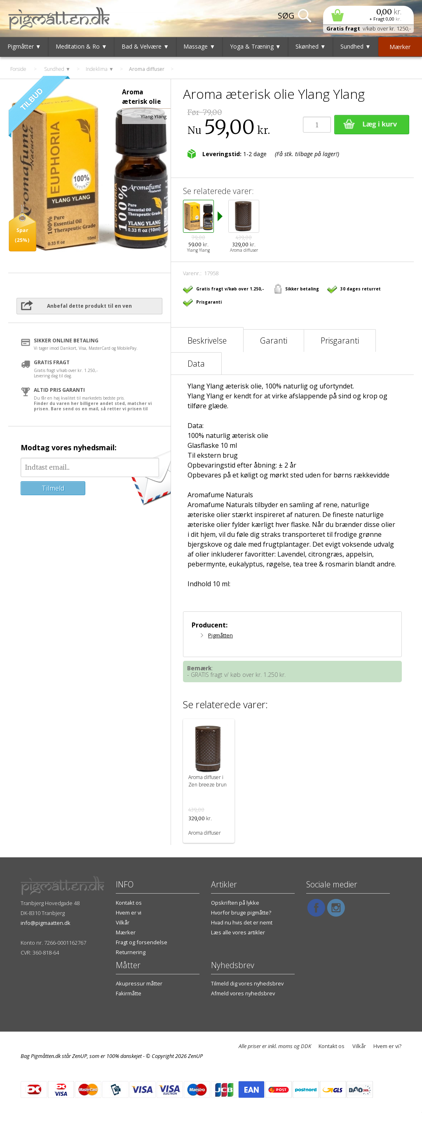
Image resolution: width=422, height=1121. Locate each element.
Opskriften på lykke (235, 902)
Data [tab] (196, 363)
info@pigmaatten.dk (45, 923)
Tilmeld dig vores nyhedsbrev (247, 983)
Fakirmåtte (128, 993)
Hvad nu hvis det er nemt (241, 922)
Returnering (130, 952)
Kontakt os (129, 902)
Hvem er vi (128, 912)
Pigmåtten (220, 635)
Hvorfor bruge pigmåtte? (241, 912)
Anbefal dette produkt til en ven (89, 305)
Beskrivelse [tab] (207, 340)
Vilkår (122, 922)
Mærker (126, 932)
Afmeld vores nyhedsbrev (243, 993)
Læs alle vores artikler (238, 932)
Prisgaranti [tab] (340, 340)
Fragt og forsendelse (141, 942)
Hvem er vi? (387, 1046)
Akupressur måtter (139, 983)
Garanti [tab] (273, 340)
